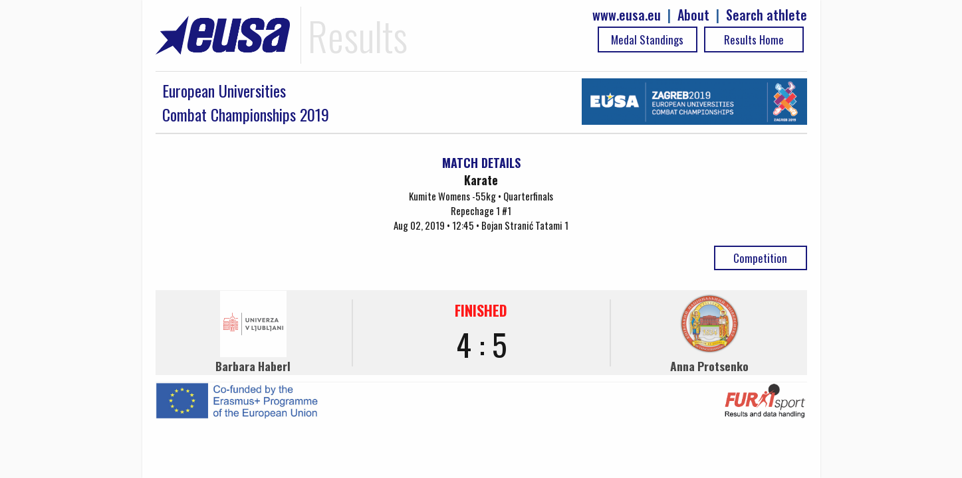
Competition (760, 258)
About (693, 15)
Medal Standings (647, 39)
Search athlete (766, 15)
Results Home (754, 39)
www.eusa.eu (626, 15)
